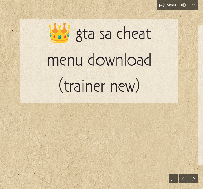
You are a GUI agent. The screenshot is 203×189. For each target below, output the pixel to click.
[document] (101, 94)
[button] (167, 5)
